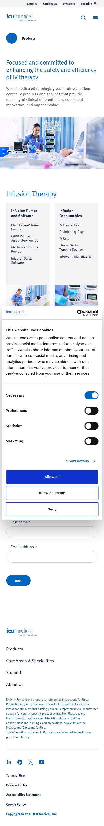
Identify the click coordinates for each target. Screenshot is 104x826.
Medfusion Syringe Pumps (24, 249)
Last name (21, 521)
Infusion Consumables (70, 213)
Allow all (52, 477)
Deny (52, 509)
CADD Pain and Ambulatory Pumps (24, 238)
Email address (24, 546)
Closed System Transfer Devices (71, 247)
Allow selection (52, 493)
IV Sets (64, 238)
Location (89, 4)
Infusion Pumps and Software (24, 213)
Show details (77, 461)
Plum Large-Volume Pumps (25, 227)
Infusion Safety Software (21, 260)
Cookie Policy (16, 804)
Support (13, 672)
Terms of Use (15, 775)
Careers (32, 4)
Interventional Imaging (75, 256)
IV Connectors (69, 225)
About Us (15, 684)
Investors (69, 4)
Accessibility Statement (23, 794)
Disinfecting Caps (72, 231)
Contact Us (50, 4)
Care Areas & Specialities (30, 660)
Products (28, 38)
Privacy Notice (16, 784)
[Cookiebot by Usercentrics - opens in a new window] (76, 313)
